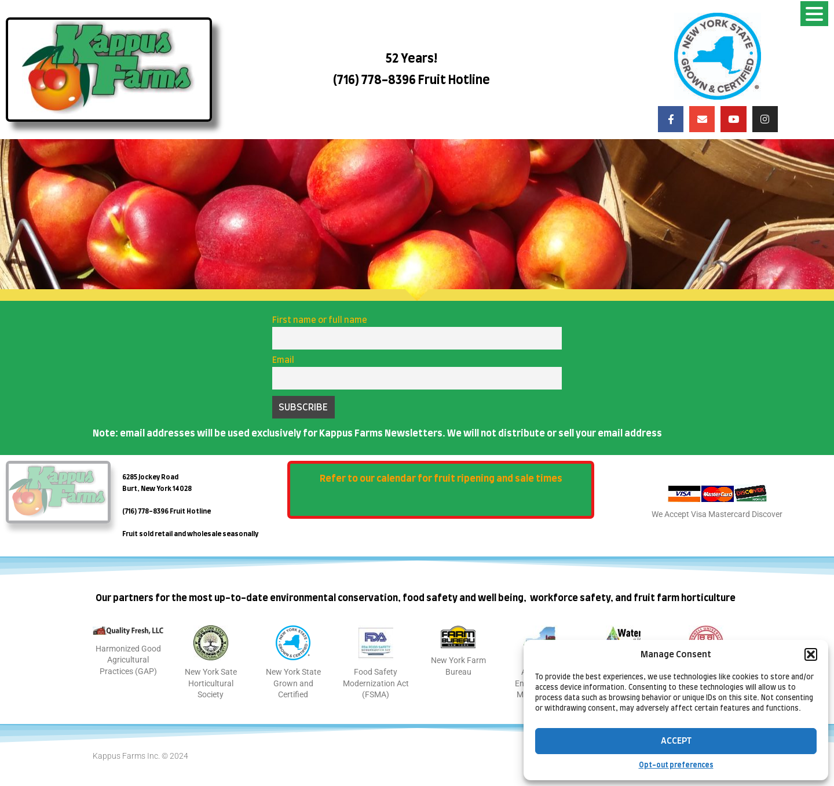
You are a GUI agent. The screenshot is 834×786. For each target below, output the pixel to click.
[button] (811, 654)
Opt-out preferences (676, 765)
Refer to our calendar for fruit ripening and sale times (441, 478)
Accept (676, 741)
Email (283, 360)
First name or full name (319, 320)
